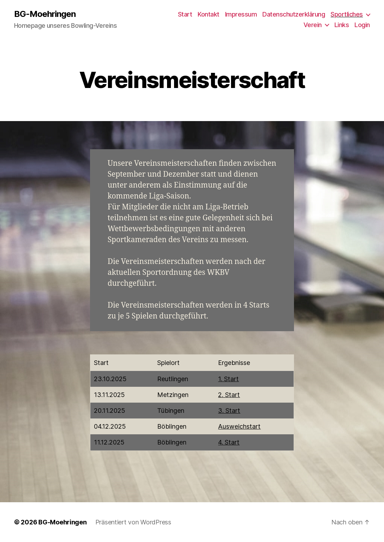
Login (362, 25)
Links (341, 25)
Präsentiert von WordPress (133, 522)
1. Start (228, 379)
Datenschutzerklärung (293, 14)
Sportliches (347, 14)
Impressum (241, 14)
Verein (312, 25)
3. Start (229, 410)
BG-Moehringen (45, 14)
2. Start (229, 394)
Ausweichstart (239, 426)
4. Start (228, 442)
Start (185, 14)
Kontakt (208, 14)
